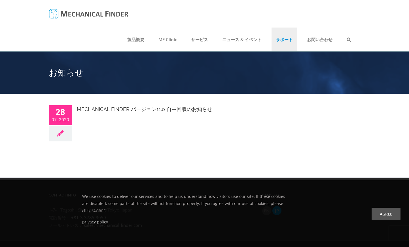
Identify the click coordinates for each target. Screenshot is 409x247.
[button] (348, 39)
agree (386, 214)
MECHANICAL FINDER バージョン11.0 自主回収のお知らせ (144, 109)
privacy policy (95, 222)
